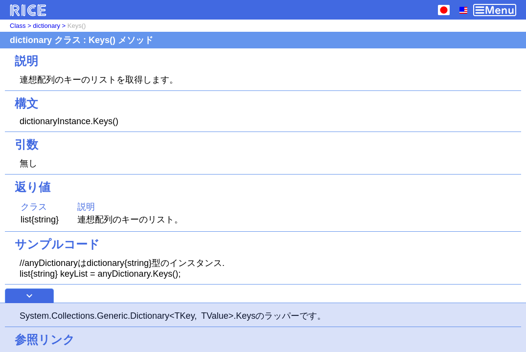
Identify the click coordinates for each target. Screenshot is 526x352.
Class (18, 25)
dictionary (46, 25)
